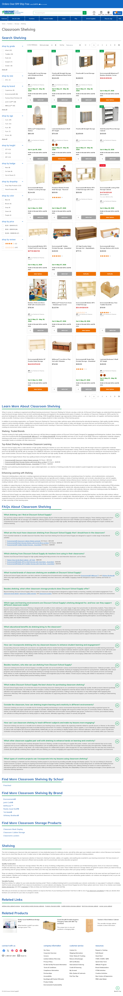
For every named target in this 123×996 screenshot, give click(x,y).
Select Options (110, 100)
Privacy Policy (48, 961)
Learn (64, 19)
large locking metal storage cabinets (32, 906)
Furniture (31, 19)
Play (76, 19)
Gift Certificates (75, 961)
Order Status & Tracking (77, 956)
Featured (4, 19)
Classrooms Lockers (11, 836)
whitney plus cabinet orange (11, 906)
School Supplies (91, 19)
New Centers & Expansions (104, 976)
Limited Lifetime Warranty (52, 959)
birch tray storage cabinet (90, 906)
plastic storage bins (8, 887)
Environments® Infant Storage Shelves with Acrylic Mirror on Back (26, 462)
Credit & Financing (75, 967)
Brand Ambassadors (102, 967)
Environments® (26, 436)
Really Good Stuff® (11, 809)
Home (3, 23)
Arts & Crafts (16, 19)
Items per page (44, 45)
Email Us (23, 956)
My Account (73, 970)
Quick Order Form (101, 961)
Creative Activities (101, 973)
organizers (24, 887)
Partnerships (48, 973)
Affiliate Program (101, 964)
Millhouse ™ (35, 436)
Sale (120, 19)
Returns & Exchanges (76, 959)
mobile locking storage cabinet (71, 906)
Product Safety (48, 982)
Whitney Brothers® (49, 436)
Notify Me (86, 274)
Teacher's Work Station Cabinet (108, 919)
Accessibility (48, 976)
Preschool (7, 785)
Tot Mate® (7, 812)
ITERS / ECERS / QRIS (102, 959)
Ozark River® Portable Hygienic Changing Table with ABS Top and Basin (68, 921)
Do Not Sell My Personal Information (55, 964)
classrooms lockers (45, 593)
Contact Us (73, 950)
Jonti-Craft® (8, 802)
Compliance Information (51, 970)
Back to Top (117, 989)
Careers (46, 956)
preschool (91, 434)
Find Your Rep (74, 976)
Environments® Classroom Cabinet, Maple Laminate (21, 460)
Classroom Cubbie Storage (14, 832)
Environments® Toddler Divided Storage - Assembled (22, 464)
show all (4, 69)
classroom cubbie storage (28, 593)
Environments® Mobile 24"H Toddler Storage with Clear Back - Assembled (30, 564)
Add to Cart (40, 100)
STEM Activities (100, 970)
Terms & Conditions (50, 967)
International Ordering (77, 964)
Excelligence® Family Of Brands (54, 979)
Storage (17, 23)
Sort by (62, 45)
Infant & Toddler (48, 19)
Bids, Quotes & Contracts (77, 973)
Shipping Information (76, 953)
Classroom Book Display (13, 829)
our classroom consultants (95, 891)
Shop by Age (108, 19)
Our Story (47, 950)
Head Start (99, 956)
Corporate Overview (50, 953)
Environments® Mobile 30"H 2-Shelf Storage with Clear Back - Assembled (30, 562)
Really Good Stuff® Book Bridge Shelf (28, 920)
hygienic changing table (52, 906)
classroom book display (11, 593)
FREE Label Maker (101, 979)
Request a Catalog (101, 950)
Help (94, 13)
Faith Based (99, 953)
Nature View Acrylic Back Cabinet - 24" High (21, 560)
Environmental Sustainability (53, 985)
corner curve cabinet (105, 906)
